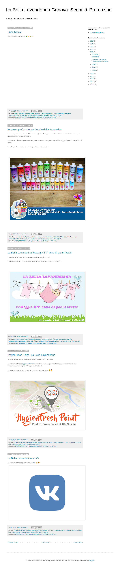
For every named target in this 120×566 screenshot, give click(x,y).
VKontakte (38, 532)
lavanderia (68, 113)
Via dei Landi (23, 115)
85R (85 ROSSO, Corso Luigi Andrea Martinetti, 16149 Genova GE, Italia (35, 117)
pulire (24, 444)
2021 (92, 52)
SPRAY (38, 444)
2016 (92, 84)
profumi (20, 444)
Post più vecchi (78, 542)
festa (32, 113)
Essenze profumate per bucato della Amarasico (35, 129)
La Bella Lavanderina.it (97, 32)
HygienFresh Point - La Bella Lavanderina (31, 354)
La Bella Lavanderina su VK (23, 458)
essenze (33, 236)
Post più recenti (13, 542)
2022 (92, 49)
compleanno (20, 339)
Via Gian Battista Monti (34, 115)
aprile (94, 67)
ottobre (94, 64)
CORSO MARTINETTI (48, 339)
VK (34, 463)
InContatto (50, 530)
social (32, 532)
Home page (45, 542)
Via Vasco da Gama (46, 115)
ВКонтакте (45, 532)
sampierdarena (31, 444)
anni (15, 339)
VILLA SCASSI (57, 115)
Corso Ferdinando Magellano (22, 113)
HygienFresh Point (28, 364)
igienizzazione (48, 442)
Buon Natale (15, 32)
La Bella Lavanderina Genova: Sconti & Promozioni (59, 9)
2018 (92, 79)
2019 (92, 76)
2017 (92, 81)
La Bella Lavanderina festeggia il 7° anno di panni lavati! (40, 252)
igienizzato (41, 442)
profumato (15, 444)
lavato (79, 442)
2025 (92, 41)
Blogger (91, 560)
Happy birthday (67, 339)
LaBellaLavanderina (58, 113)
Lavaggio (67, 442)
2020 (92, 73)
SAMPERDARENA (13, 115)
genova (37, 113)
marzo (94, 70)
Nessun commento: (23, 110)
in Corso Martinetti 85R (45, 113)
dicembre (95, 54)
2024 (92, 44)
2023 (92, 46)
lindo (9, 444)
